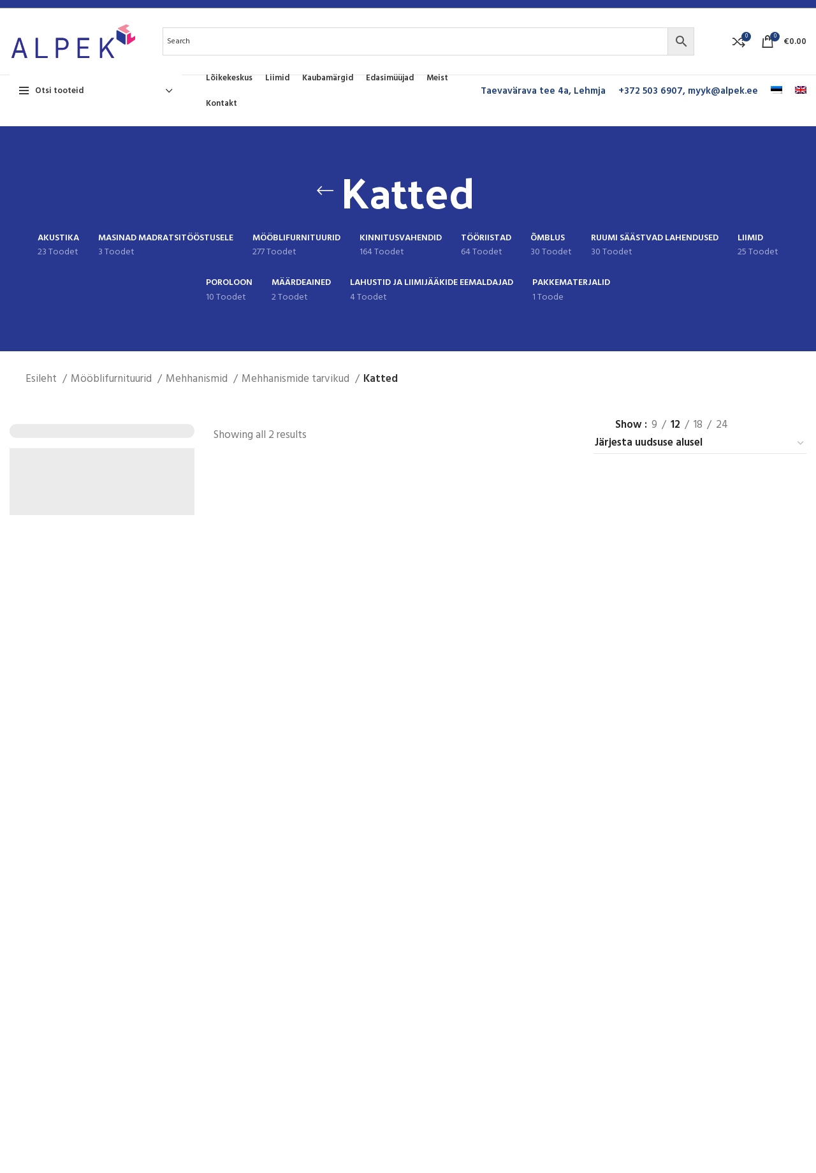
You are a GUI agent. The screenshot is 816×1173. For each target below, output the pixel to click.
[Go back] (325, 190)
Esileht (42, 379)
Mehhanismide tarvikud (297, 379)
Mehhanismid (198, 379)
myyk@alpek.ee (723, 91)
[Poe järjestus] (700, 443)
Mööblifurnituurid (112, 379)
